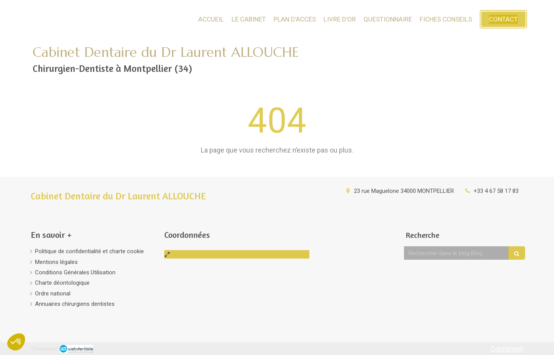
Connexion (507, 349)
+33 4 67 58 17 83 (496, 190)
